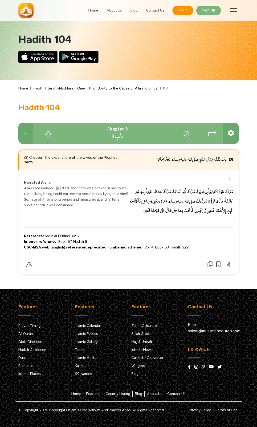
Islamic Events (86, 334)
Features (93, 394)
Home (93, 10)
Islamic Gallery (86, 342)
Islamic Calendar (88, 326)
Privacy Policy (200, 410)
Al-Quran (25, 334)
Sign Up (208, 10)
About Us (114, 10)
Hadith (38, 88)
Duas (22, 358)
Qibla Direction (30, 342)
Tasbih (80, 350)
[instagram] (196, 367)
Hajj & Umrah (141, 342)
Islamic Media (85, 358)
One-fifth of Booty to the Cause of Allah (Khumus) (117, 88)
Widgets (138, 366)
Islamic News (142, 350)
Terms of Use (227, 410)
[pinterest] (203, 367)
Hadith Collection (32, 350)
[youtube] (211, 367)
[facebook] (189, 367)
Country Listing (118, 394)
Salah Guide (140, 334)
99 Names (83, 374)
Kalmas (80, 366)
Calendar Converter (147, 358)
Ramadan (25, 366)
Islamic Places (29, 374)
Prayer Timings (30, 326)
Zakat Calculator (144, 326)
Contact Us (155, 10)
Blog (134, 10)
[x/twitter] (219, 367)
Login (183, 10)
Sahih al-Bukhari (60, 88)
